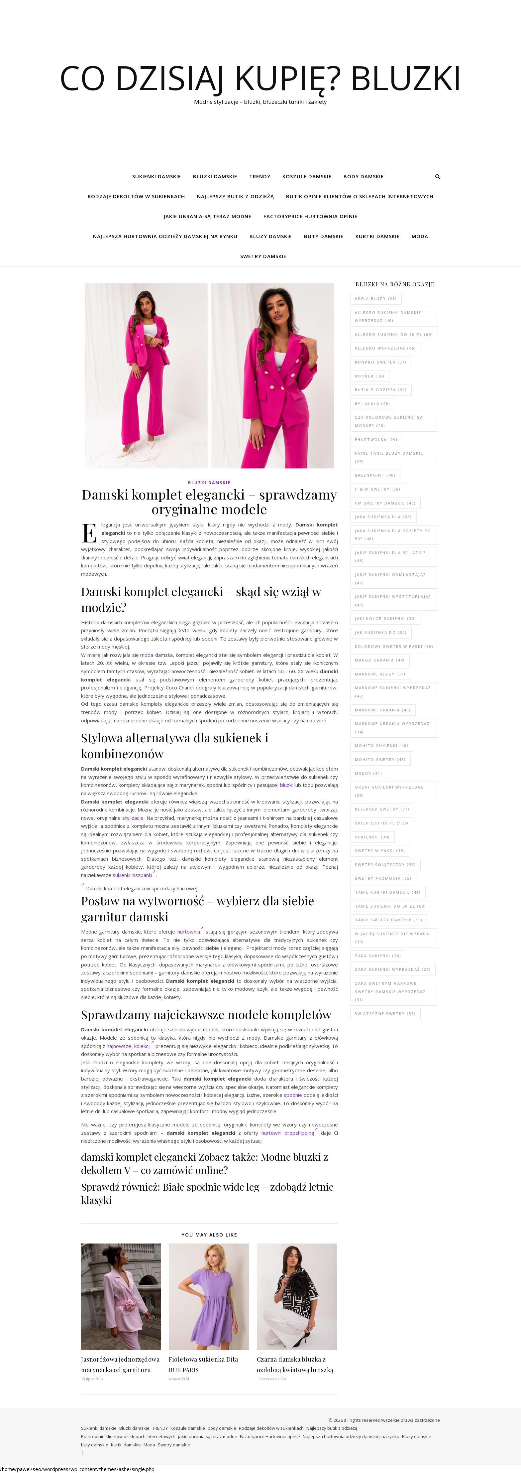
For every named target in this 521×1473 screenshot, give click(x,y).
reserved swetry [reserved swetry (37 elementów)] (382, 809)
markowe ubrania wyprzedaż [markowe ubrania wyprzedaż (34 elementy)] (392, 727)
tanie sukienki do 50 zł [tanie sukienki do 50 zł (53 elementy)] (390, 906)
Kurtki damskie (378, 236)
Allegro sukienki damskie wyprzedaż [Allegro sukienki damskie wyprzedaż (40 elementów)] (388, 316)
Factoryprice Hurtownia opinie (310, 216)
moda (146, 655)
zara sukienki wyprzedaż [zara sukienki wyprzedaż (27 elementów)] (393, 969)
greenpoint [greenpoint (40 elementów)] (375, 475)
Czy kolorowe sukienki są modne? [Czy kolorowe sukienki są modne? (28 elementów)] (389, 421)
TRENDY (259, 176)
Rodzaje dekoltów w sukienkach (136, 196)
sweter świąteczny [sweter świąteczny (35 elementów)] (385, 864)
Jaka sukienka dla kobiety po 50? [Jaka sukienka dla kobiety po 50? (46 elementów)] (393, 534)
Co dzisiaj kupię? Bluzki (260, 77)
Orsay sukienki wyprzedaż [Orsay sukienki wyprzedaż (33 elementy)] (389, 791)
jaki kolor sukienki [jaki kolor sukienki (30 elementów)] (385, 618)
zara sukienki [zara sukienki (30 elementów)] (378, 955)
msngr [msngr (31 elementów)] (368, 773)
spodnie (293, 1095)
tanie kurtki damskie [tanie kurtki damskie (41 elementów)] (388, 892)
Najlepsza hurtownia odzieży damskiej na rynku (165, 236)
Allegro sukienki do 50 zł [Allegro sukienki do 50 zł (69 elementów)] (394, 334)
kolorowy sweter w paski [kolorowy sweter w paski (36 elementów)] (394, 646)
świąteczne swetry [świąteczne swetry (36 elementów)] (385, 1013)
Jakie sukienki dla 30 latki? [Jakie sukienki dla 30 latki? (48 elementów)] (390, 556)
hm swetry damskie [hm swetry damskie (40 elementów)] (385, 503)
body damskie (364, 176)
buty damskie (324, 236)
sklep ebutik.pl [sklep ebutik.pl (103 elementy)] (382, 822)
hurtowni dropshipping (289, 1132)
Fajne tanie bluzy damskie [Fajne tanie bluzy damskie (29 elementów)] (389, 457)
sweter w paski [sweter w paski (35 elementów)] (380, 850)
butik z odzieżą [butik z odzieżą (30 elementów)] (381, 389)
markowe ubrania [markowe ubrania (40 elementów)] (383, 709)
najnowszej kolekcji (130, 1046)
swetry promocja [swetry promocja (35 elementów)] (383, 878)
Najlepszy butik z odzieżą (235, 196)
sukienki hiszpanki (134, 875)
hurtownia (190, 931)
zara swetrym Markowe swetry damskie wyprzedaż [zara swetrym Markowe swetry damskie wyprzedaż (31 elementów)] (390, 991)
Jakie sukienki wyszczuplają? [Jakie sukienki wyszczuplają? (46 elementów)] (393, 600)
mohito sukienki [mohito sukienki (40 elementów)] (382, 745)
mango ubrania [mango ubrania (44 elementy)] (380, 660)
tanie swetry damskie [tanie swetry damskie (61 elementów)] (389, 919)
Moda (420, 236)
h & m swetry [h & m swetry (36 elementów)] (378, 489)
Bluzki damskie (215, 176)
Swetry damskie (263, 256)
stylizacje (133, 817)
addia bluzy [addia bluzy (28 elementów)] (376, 298)
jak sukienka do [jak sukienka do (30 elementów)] (381, 632)
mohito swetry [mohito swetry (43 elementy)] (380, 759)
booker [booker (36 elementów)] (370, 375)
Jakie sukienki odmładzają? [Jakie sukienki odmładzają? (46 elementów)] (390, 578)
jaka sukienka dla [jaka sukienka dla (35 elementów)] (383, 516)
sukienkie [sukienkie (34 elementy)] (372, 836)
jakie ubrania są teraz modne (208, 216)
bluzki (286, 785)
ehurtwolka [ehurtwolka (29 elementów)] (376, 439)
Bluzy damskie (271, 236)
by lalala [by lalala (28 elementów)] (372, 403)
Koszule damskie (307, 176)
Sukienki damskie (156, 176)
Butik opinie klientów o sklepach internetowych (360, 196)
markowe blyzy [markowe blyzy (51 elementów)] (380, 673)
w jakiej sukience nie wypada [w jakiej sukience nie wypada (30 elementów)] (392, 938)
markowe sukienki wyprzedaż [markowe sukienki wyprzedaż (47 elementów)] (393, 691)
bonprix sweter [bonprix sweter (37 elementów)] (381, 362)
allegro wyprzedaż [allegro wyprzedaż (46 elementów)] (385, 348)
